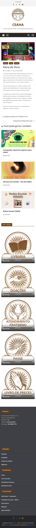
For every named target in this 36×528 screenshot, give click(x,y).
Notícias (17, 63)
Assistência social (6, 486)
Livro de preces (5, 478)
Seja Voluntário (5, 510)
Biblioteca (4, 464)
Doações (5, 292)
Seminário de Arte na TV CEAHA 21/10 (14, 117)
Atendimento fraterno (7, 482)
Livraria (5, 258)
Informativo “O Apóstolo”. (9, 496)
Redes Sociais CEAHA (11, 211)
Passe (5, 360)
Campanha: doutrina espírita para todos (17, 151)
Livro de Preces (8, 394)
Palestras (4, 454)
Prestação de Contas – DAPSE (9, 500)
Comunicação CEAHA (17, 70)
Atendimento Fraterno (10, 326)
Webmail (4, 507)
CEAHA (18, 24)
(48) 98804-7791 (12, 424)
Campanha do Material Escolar (24, 121)
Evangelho (4, 457)
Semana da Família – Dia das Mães (17, 182)
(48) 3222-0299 (11, 422)
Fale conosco (5, 503)
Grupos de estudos (6, 461)
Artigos (5, 63)
